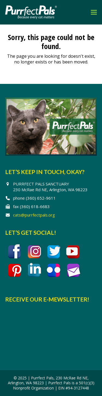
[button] (94, 12)
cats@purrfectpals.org (34, 215)
